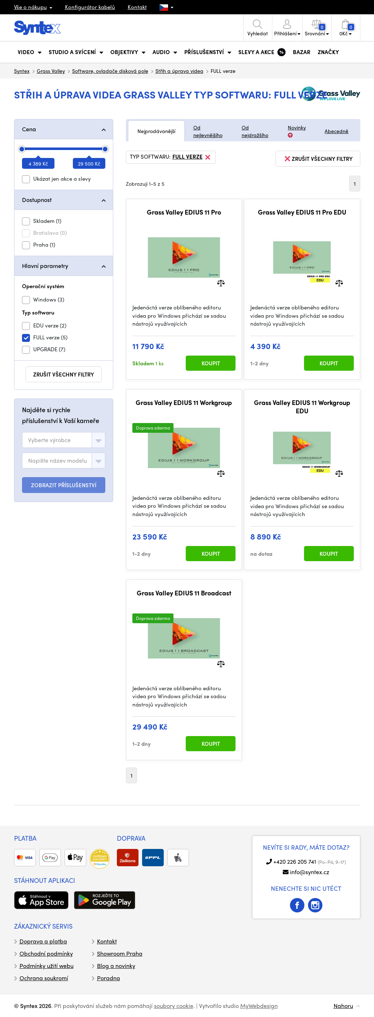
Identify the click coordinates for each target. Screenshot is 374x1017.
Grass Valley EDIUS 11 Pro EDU (302, 212)
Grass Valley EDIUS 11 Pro (184, 212)
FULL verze (192, 157)
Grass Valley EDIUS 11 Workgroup (184, 402)
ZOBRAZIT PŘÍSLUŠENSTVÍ (63, 485)
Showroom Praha (119, 953)
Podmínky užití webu (46, 965)
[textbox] (49, 440)
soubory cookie (173, 1005)
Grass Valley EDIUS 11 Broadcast (184, 593)
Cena (29, 129)
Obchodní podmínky (46, 953)
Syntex (22, 70)
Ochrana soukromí (43, 978)
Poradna (108, 978)
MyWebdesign (259, 1005)
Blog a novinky (116, 965)
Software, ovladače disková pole (110, 70)
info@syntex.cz (309, 872)
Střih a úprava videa (179, 70)
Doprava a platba (43, 941)
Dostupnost (37, 199)
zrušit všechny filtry (63, 374)
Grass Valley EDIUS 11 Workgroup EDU (302, 406)
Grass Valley (51, 70)
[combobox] (63, 440)
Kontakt (137, 7)
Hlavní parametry (45, 265)
